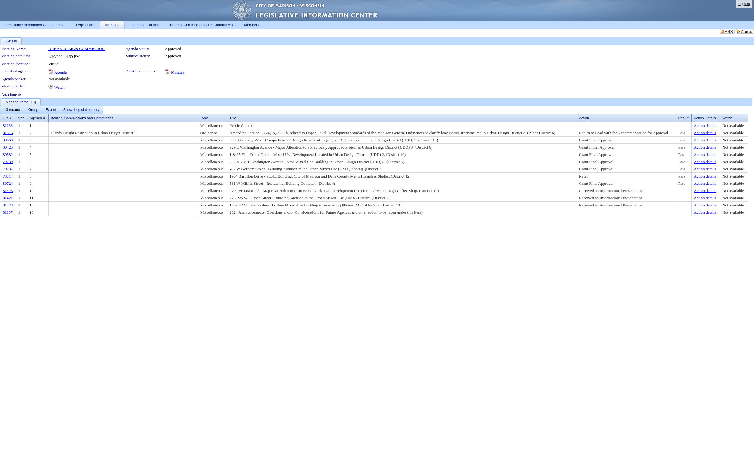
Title (233, 118)
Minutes (177, 72)
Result (683, 118)
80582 (8, 154)
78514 (8, 176)
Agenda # (37, 118)
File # (7, 118)
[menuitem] (12, 110)
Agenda (60, 72)
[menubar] (51, 110)
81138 (8, 125)
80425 (8, 147)
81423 (8, 205)
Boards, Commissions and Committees (82, 118)
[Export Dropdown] (51, 110)
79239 (8, 161)
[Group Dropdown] (33, 110)
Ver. (21, 118)
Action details (705, 125)
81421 (8, 198)
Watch (59, 87)
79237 (8, 169)
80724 (8, 183)
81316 (8, 133)
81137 (8, 212)
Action (584, 118)
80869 (8, 140)
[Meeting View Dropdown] (81, 110)
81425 (8, 190)
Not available (59, 79)
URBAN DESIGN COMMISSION (76, 48)
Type (204, 118)
